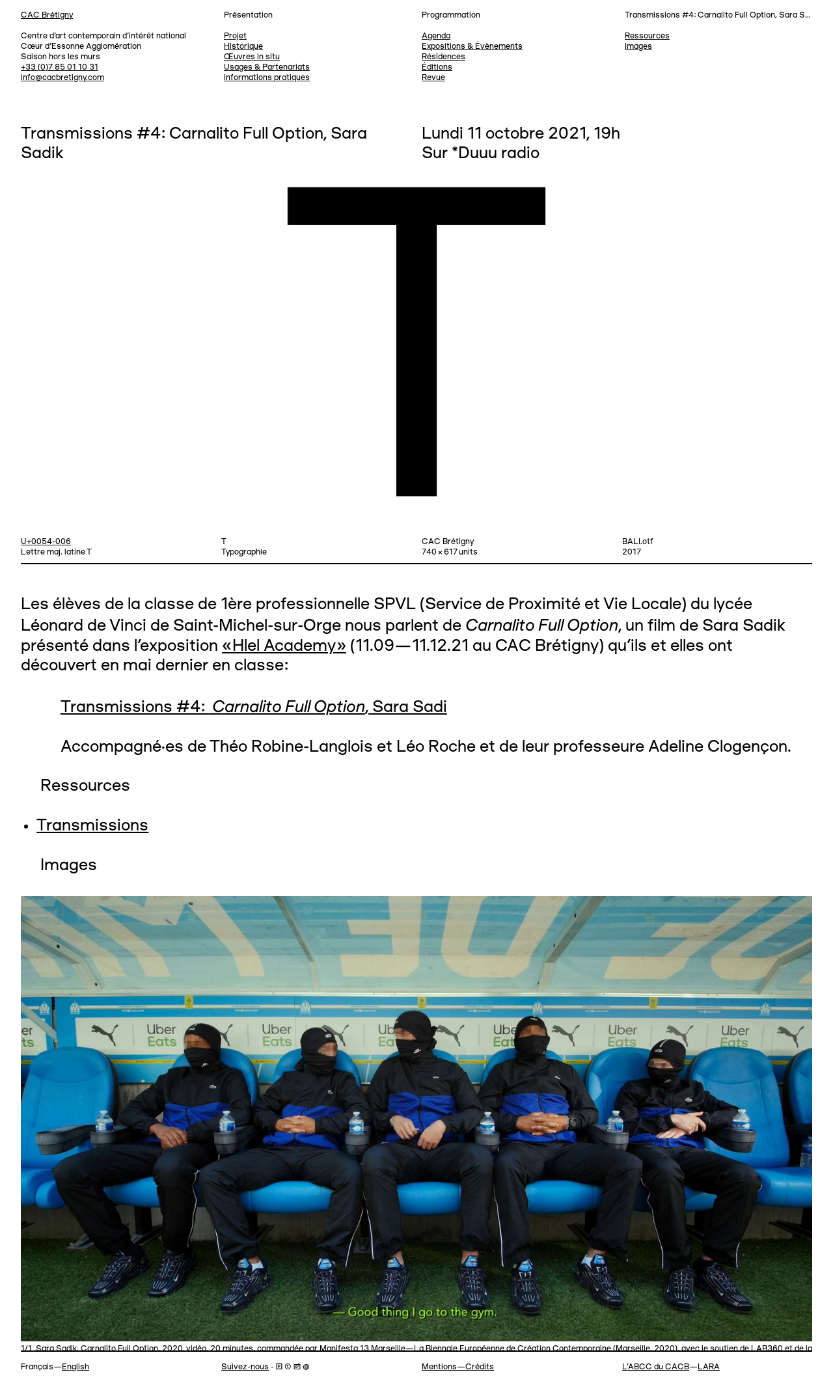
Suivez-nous (245, 1367)
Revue (433, 77)
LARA (709, 1367)
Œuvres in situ (252, 57)
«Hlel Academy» (284, 646)
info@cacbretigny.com (62, 77)
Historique (243, 46)
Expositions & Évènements (472, 46)
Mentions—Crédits (458, 1367)
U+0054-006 (46, 541)
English (75, 1367)
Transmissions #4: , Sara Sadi (254, 707)
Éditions (437, 67)
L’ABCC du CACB (655, 1367)
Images (638, 46)
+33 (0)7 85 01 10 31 (59, 67)
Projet (235, 36)
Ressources (647, 36)
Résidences (443, 57)
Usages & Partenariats (267, 67)
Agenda (436, 36)
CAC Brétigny (47, 15)
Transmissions (92, 826)
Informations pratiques (267, 77)
